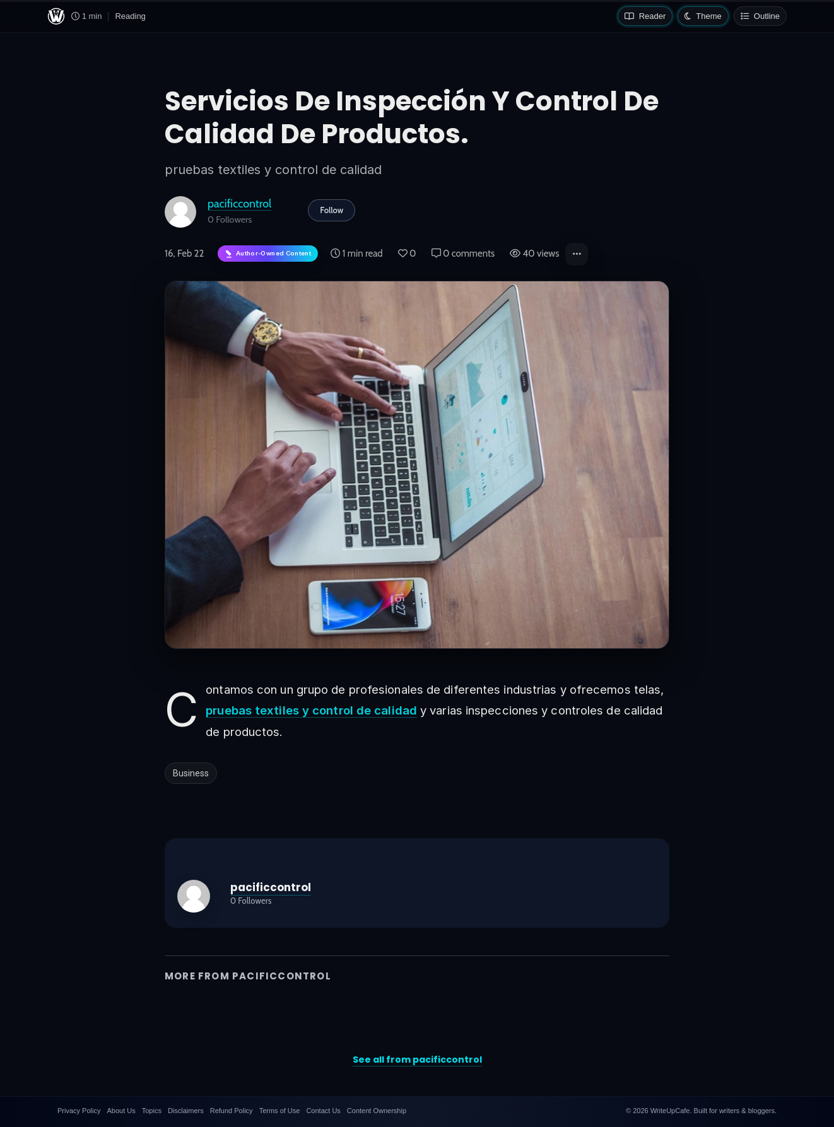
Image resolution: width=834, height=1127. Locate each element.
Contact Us (323, 1110)
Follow (331, 210)
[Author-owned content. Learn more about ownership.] (268, 253)
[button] (576, 254)
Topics (152, 1110)
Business (191, 773)
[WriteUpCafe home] (56, 16)
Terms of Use (279, 1110)
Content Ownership (376, 1110)
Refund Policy (231, 1110)
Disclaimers (186, 1110)
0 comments (463, 253)
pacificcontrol (239, 203)
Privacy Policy (78, 1110)
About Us (121, 1110)
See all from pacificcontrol (417, 1059)
